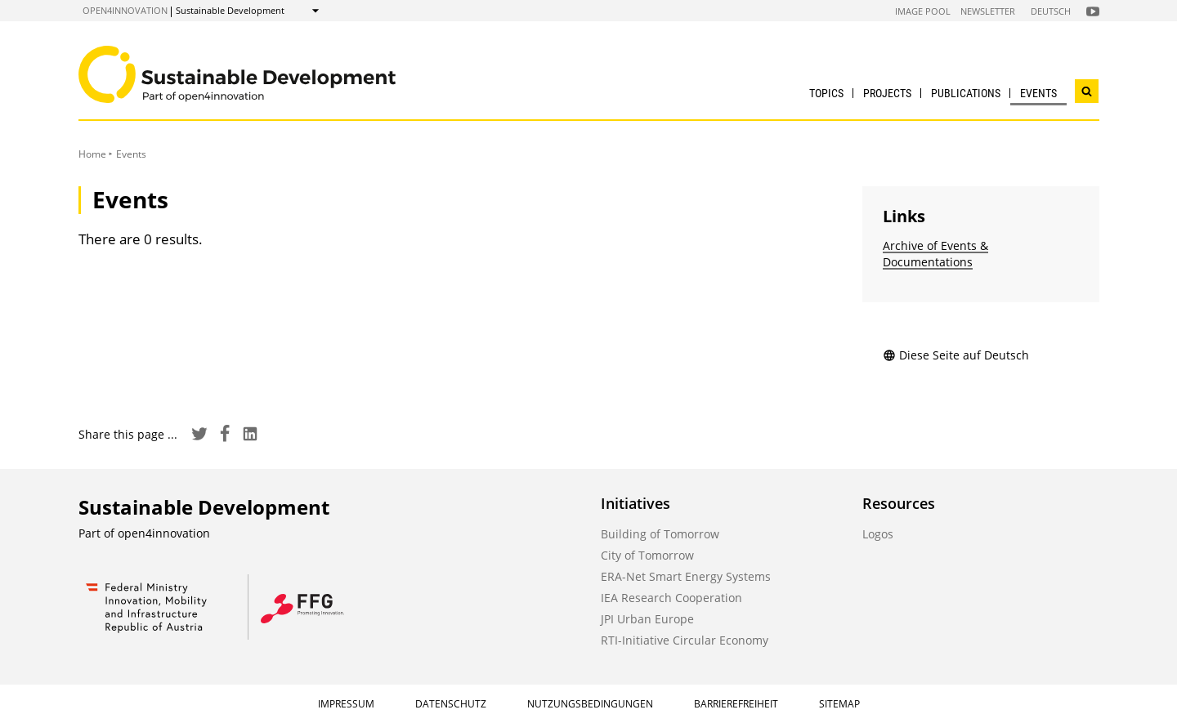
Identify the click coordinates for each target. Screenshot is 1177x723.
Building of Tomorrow (660, 534)
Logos (877, 534)
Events (1038, 93)
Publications (965, 93)
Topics (826, 93)
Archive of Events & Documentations (935, 254)
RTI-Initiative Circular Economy (684, 640)
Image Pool (923, 11)
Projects (887, 93)
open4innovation (125, 10)
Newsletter (987, 11)
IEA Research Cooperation (671, 597)
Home (92, 154)
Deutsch (1051, 11)
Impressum (346, 704)
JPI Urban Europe (647, 619)
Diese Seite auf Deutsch (956, 355)
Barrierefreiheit (736, 704)
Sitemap (839, 704)
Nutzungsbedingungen (590, 704)
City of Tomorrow (647, 555)
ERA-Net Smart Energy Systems (686, 576)
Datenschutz (450, 704)
